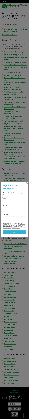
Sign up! (14, 232)
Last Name (6, 214)
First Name (6, 206)
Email (4, 198)
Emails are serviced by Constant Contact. (11, 228)
